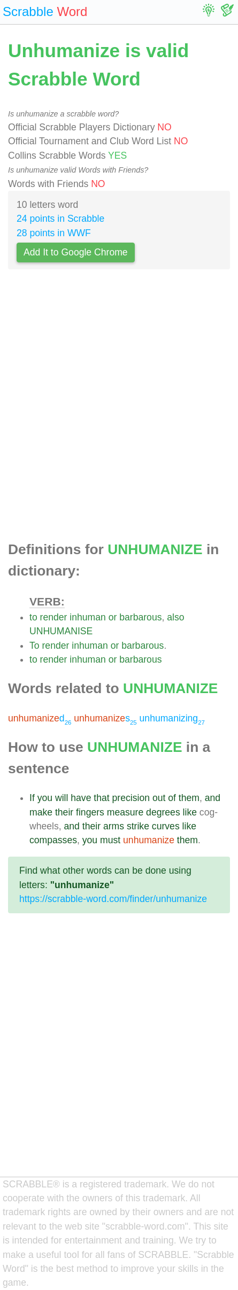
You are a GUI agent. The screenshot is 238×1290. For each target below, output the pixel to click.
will (61, 797)
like (190, 812)
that (101, 797)
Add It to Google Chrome (76, 252)
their (64, 812)
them (189, 797)
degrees (163, 812)
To (34, 645)
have (81, 797)
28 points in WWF (54, 233)
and (212, 797)
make (40, 812)
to (33, 617)
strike (138, 826)
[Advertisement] (119, 408)
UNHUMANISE (61, 631)
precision (131, 797)
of (172, 797)
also (175, 617)
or (113, 617)
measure (125, 812)
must (110, 840)
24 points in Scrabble (60, 218)
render (53, 617)
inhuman (88, 617)
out (158, 797)
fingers (90, 812)
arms (113, 826)
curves (166, 826)
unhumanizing (172, 718)
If (32, 797)
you (44, 797)
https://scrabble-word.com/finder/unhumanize (113, 898)
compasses (53, 840)
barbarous (140, 617)
